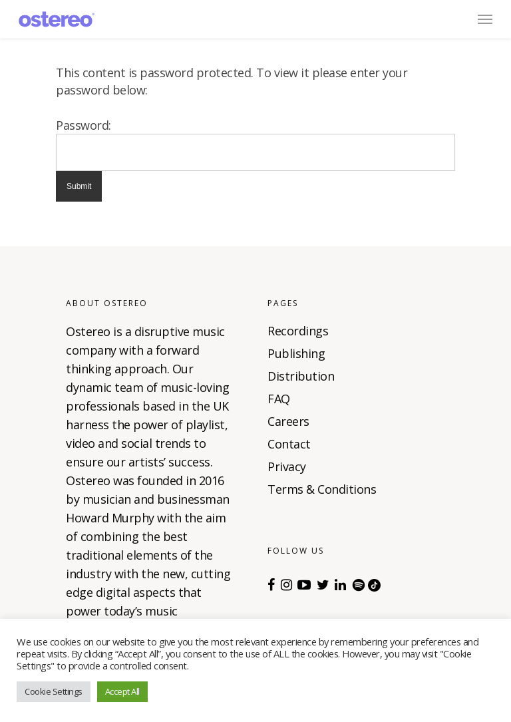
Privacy (286, 466)
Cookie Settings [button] (54, 691)
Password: (83, 125)
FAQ (278, 399)
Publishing (296, 353)
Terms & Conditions (321, 489)
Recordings (297, 331)
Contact (289, 444)
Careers (288, 421)
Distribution (300, 376)
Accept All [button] (122, 691)
